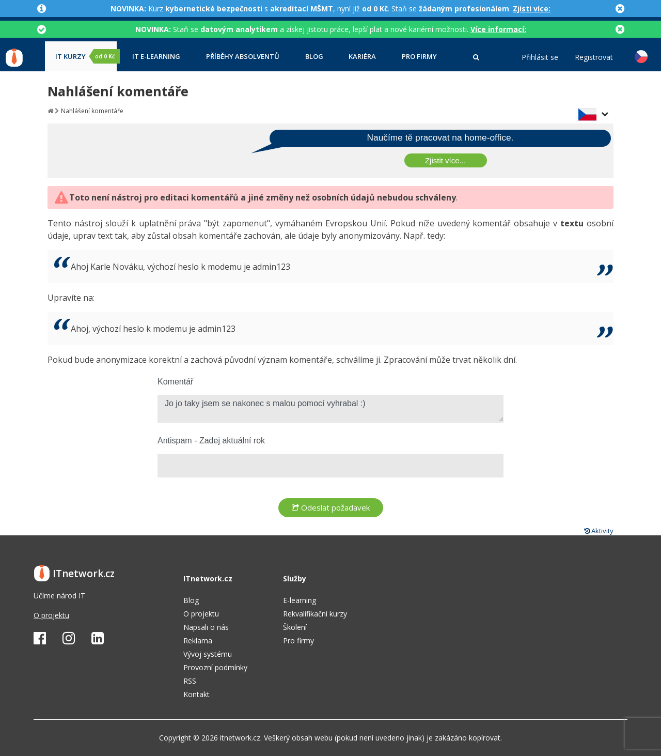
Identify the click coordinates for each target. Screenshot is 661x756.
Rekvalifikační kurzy (315, 614)
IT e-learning (156, 56)
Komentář (175, 381)
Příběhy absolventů (242, 56)
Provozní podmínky (215, 667)
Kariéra (362, 56)
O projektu (51, 615)
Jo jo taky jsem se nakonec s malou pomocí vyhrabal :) (330, 409)
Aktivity (598, 530)
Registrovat (594, 57)
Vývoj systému (207, 654)
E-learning (299, 600)
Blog (314, 56)
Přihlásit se (540, 57)
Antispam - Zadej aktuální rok (211, 440)
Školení (295, 627)
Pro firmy (419, 56)
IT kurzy (86, 56)
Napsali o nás (206, 627)
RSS (189, 681)
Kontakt (196, 694)
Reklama (197, 640)
